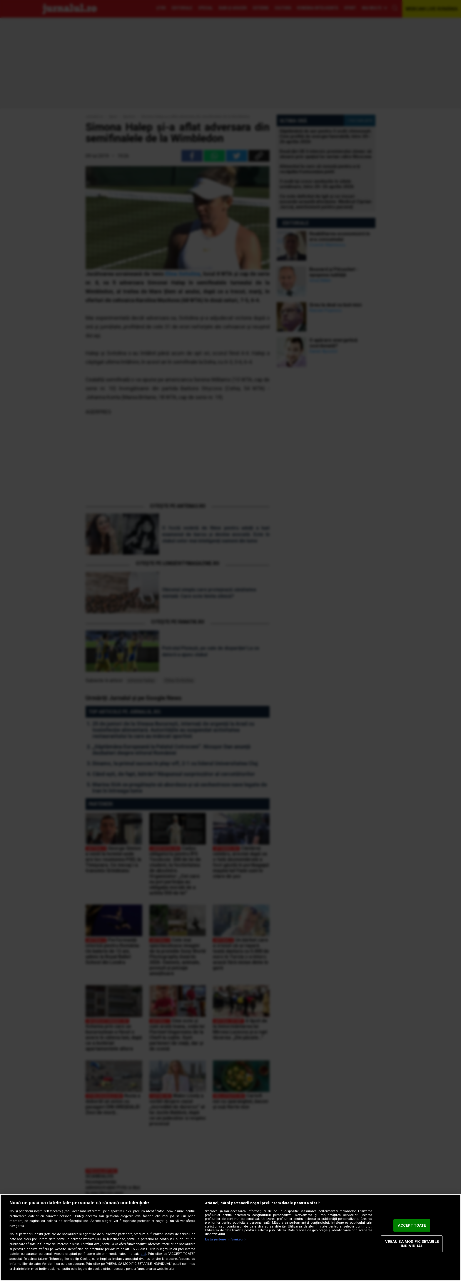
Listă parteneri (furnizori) (225, 1239)
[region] (230, 1237)
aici (143, 1254)
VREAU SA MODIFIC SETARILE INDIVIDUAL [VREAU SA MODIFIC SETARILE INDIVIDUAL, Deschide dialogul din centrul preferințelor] (412, 1243)
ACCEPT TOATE (412, 1225)
